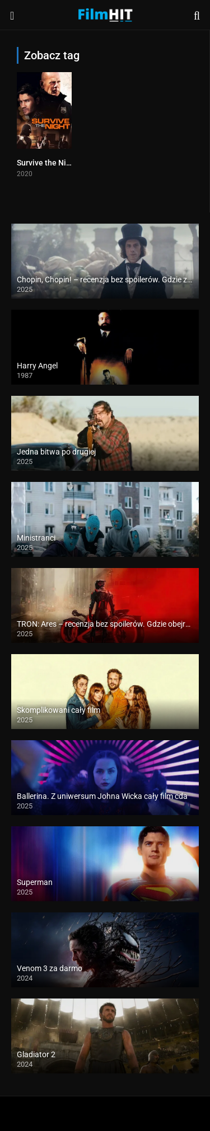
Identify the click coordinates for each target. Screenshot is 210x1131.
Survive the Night (47, 162)
